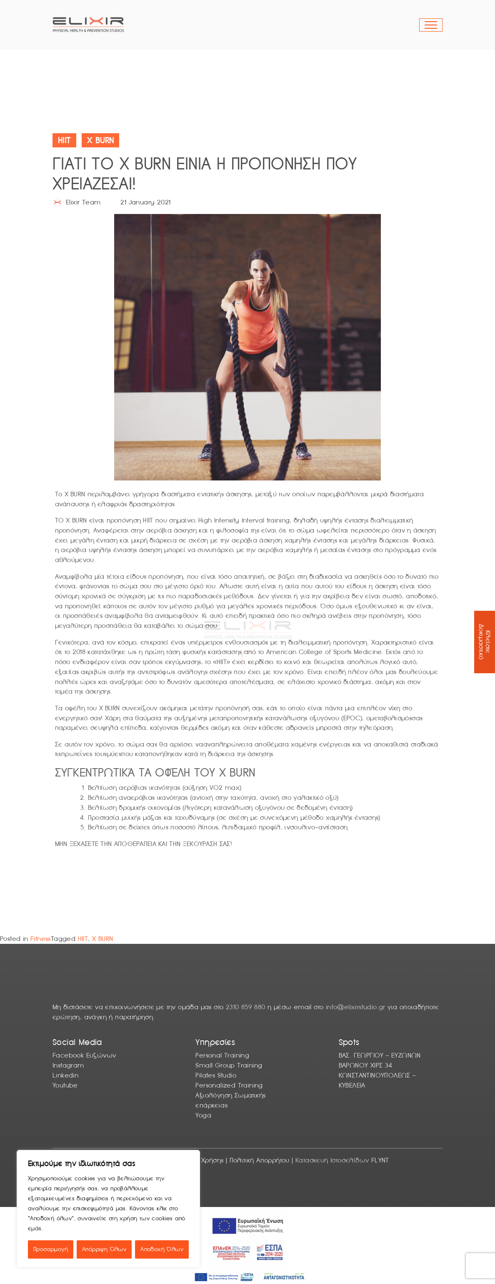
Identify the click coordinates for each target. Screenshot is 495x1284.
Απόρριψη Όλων (104, 1249)
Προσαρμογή (50, 1249)
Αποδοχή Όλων (161, 1249)
